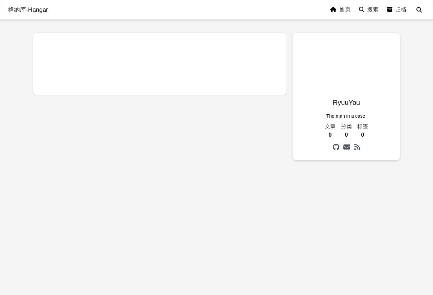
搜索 (369, 10)
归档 (397, 10)
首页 (340, 10)
